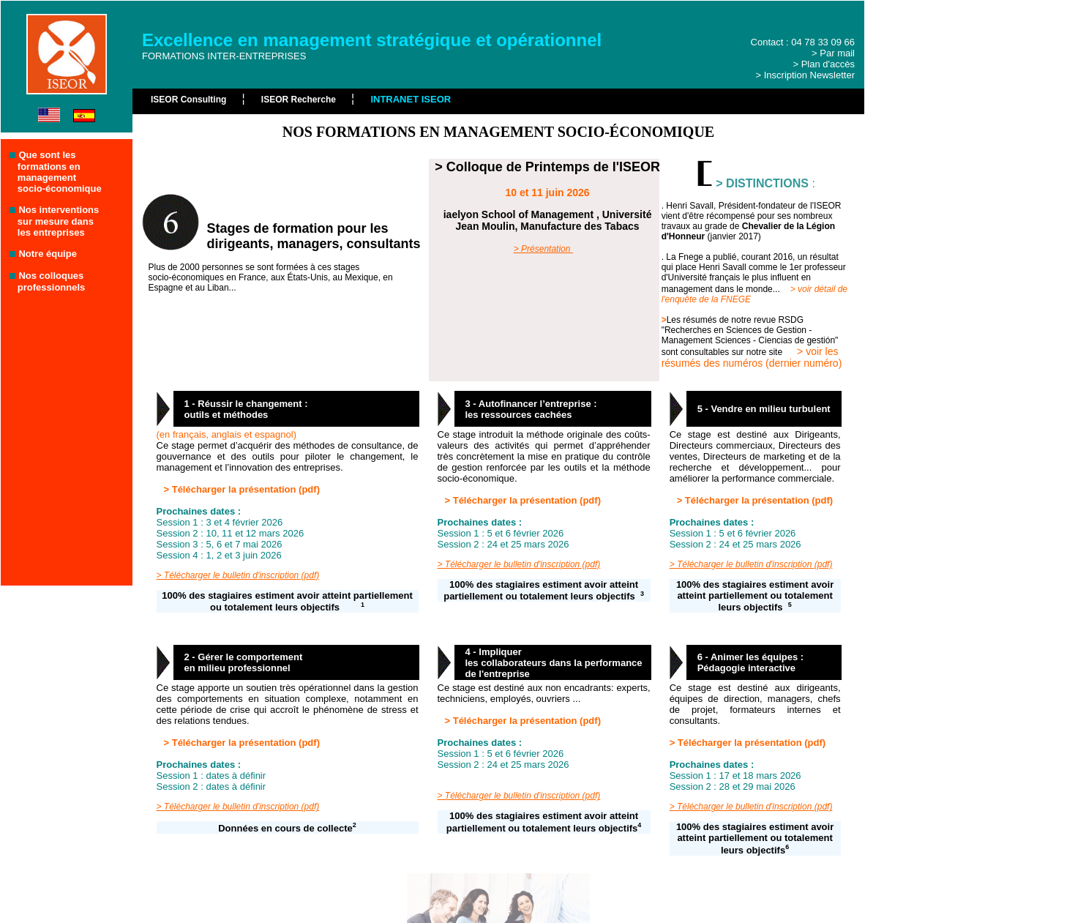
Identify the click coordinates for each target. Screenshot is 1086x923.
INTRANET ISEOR (410, 99)
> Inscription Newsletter (805, 75)
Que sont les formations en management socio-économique (56, 171)
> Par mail (833, 53)
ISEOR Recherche (299, 99)
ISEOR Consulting (190, 99)
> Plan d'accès (824, 64)
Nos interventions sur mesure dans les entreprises (54, 221)
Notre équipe (47, 253)
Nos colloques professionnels (47, 281)
